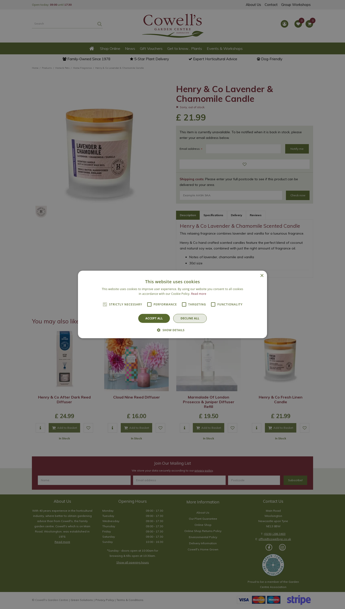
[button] (172, 330)
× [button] (261, 276)
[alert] (172, 304)
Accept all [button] (154, 318)
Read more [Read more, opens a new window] (198, 294)
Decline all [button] (190, 318)
